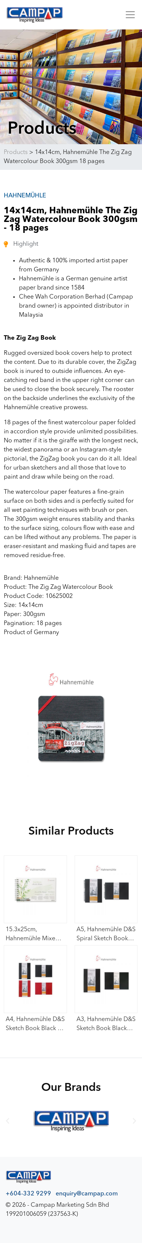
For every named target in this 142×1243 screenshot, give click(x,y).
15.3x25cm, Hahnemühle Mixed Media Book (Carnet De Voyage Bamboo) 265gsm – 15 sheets (34, 935)
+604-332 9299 (28, 1193)
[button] (7, 1121)
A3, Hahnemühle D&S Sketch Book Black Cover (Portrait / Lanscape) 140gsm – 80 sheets (106, 1025)
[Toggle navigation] (128, 15)
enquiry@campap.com (87, 1193)
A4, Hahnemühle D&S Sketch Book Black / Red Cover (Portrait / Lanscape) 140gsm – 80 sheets (35, 1025)
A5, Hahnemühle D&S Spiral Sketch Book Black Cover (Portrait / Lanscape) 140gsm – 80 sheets (106, 935)
